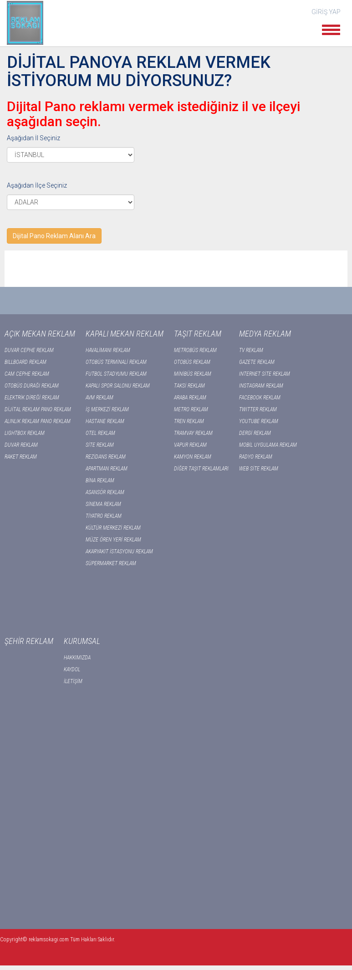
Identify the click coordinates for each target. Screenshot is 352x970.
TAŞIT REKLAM (197, 333)
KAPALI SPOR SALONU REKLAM (118, 386)
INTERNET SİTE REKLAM (264, 374)
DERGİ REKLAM (255, 433)
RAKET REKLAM (21, 457)
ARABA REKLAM (190, 397)
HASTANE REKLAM (105, 421)
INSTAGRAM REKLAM (261, 386)
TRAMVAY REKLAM (193, 433)
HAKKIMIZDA (77, 657)
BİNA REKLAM (100, 480)
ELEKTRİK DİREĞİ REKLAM (32, 397)
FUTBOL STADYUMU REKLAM (116, 374)
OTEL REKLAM (100, 433)
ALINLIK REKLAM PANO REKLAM (38, 421)
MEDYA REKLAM (265, 333)
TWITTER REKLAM (258, 409)
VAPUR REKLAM (190, 445)
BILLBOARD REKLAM (25, 362)
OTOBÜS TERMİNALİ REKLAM (116, 362)
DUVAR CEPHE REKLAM (29, 350)
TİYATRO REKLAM (104, 516)
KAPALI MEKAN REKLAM (124, 333)
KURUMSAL (82, 641)
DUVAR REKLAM (21, 445)
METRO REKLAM (191, 409)
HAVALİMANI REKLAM (108, 350)
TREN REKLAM (189, 421)
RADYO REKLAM (255, 457)
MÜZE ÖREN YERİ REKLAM (113, 539)
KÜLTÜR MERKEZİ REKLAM (113, 528)
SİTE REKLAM (100, 445)
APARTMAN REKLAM (107, 468)
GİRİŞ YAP (326, 11)
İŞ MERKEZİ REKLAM (107, 409)
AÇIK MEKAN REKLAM (40, 333)
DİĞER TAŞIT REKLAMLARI (201, 468)
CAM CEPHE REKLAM (27, 374)
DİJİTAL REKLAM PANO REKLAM (38, 409)
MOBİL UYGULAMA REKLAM (268, 445)
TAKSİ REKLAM (189, 386)
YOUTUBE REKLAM (258, 421)
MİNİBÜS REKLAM (192, 374)
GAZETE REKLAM (257, 362)
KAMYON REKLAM (192, 457)
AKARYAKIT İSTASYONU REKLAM (119, 551)
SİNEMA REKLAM (103, 504)
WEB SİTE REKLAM (258, 468)
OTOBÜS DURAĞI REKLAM (32, 386)
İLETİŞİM (73, 681)
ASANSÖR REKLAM (105, 492)
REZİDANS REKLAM (106, 457)
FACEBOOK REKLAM (260, 397)
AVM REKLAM (99, 397)
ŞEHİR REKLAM (29, 641)
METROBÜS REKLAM (195, 350)
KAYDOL (72, 669)
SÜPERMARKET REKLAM (111, 563)
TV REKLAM (251, 350)
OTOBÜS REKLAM (192, 362)
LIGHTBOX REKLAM (25, 433)
